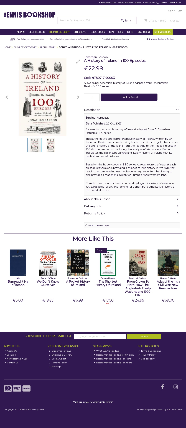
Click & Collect (57, 358)
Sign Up (144, 336)
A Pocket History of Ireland (78, 283)
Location (10, 354)
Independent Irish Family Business (116, 2)
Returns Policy (58, 362)
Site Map (55, 366)
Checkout (175, 21)
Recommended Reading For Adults (113, 362)
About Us (10, 350)
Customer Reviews (60, 350)
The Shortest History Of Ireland (108, 283)
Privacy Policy (147, 354)
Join (180, 10)
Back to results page (98, 225)
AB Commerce (174, 409)
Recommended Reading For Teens (112, 358)
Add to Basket (129, 97)
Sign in (171, 10)
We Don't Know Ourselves (48, 283)
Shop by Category (59, 32)
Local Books (97, 32)
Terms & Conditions (149, 350)
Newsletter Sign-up (15, 358)
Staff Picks (116, 32)
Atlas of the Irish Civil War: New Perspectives (168, 285)
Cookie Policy (146, 358)
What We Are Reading (106, 350)
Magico (148, 409)
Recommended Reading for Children (114, 354)
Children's (80, 32)
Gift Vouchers (162, 32)
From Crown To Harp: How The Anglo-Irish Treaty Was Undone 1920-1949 (138, 288)
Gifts (130, 32)
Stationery (143, 32)
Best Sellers (37, 32)
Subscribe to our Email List (48, 336)
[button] (78, 61)
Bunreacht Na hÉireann (18, 283)
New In (20, 32)
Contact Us (149, 2)
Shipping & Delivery (60, 354)
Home (138, 2)
